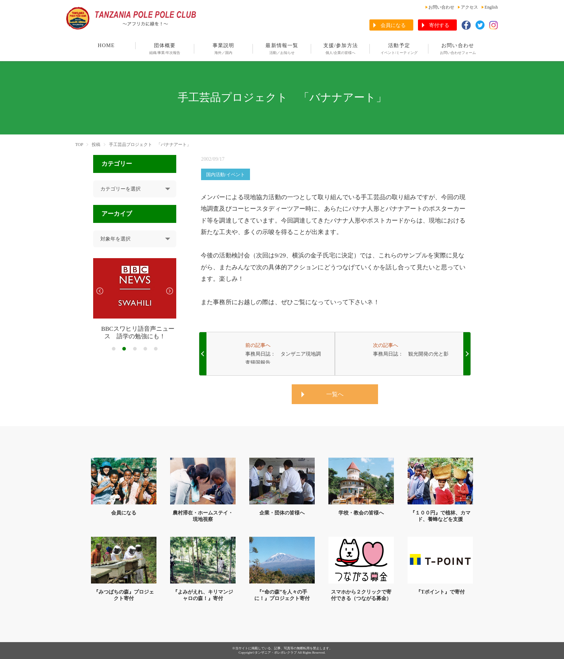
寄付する (439, 25)
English (491, 7)
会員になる (393, 25)
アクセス (469, 7)
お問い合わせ (441, 7)
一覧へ (335, 394)
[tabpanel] (134, 299)
